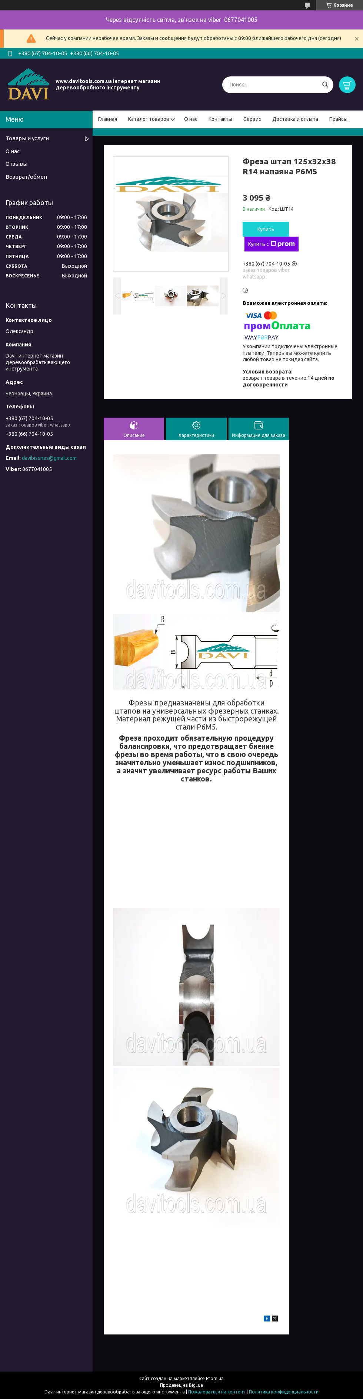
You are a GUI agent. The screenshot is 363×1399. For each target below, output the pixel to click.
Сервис (252, 119)
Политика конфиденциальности (284, 1391)
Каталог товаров (148, 119)
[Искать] (325, 84)
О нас (190, 119)
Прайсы (338, 119)
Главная (107, 119)
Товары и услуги (27, 138)
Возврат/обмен (26, 177)
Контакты (220, 119)
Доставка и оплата (295, 119)
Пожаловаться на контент (217, 1391)
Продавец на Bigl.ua (181, 1385)
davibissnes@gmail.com (49, 458)
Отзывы (16, 164)
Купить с (271, 244)
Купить (265, 229)
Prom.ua (215, 1378)
